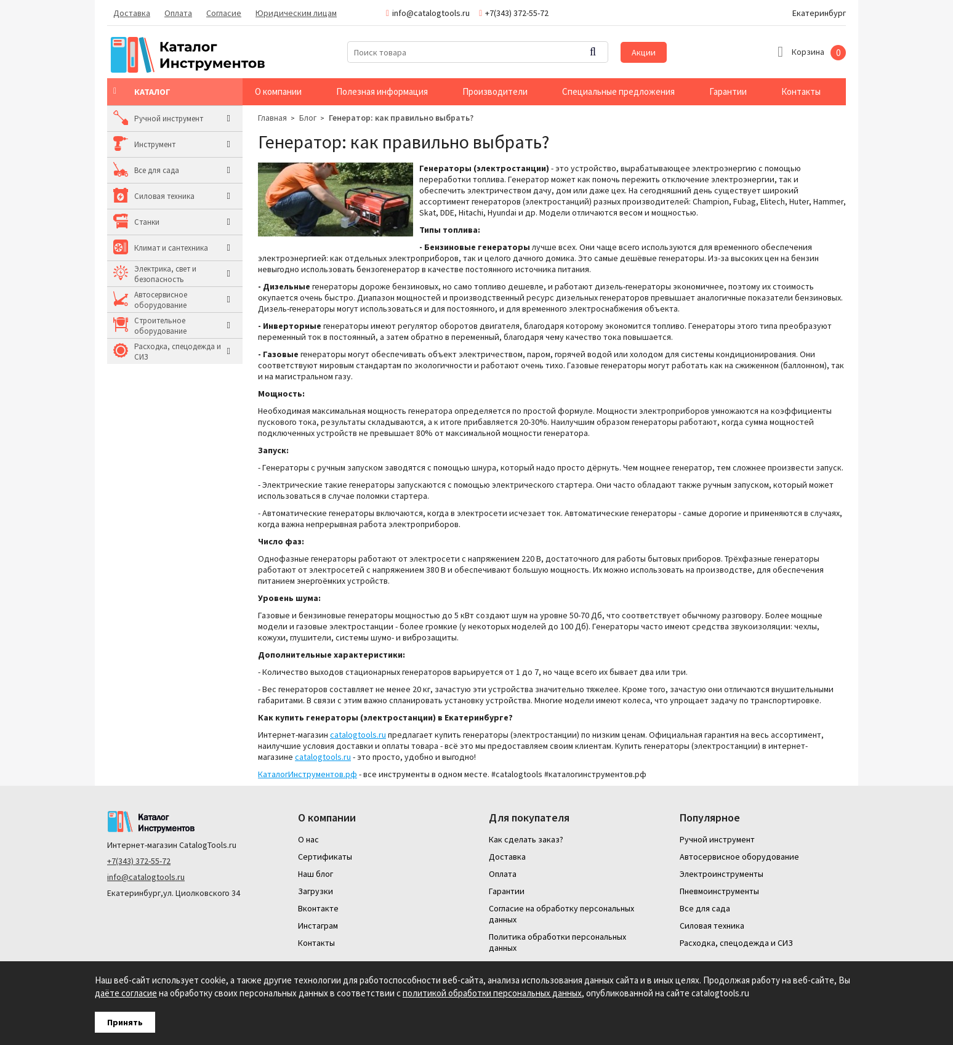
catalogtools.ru (358, 734)
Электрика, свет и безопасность (165, 274)
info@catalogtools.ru (146, 876)
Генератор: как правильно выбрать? (401, 117)
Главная (272, 117)
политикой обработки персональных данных (492, 993)
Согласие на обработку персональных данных (561, 914)
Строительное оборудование (160, 325)
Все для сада (156, 170)
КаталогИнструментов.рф (307, 774)
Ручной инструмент (168, 118)
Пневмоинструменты (719, 891)
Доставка (131, 12)
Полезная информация (382, 91)
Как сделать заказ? (526, 839)
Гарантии (728, 91)
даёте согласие (126, 993)
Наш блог (315, 873)
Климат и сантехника (171, 248)
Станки (146, 222)
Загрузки (315, 891)
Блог (307, 117)
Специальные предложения (618, 91)
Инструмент (154, 144)
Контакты (801, 91)
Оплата (178, 12)
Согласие (223, 12)
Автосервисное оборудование (160, 299)
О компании (278, 91)
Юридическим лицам (296, 12)
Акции (644, 52)
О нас (308, 839)
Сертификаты (325, 856)
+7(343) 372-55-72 (139, 860)
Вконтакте (318, 908)
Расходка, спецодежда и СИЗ (177, 351)
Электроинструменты (721, 873)
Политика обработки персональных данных (557, 942)
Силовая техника (164, 196)
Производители (495, 91)
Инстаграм (318, 925)
